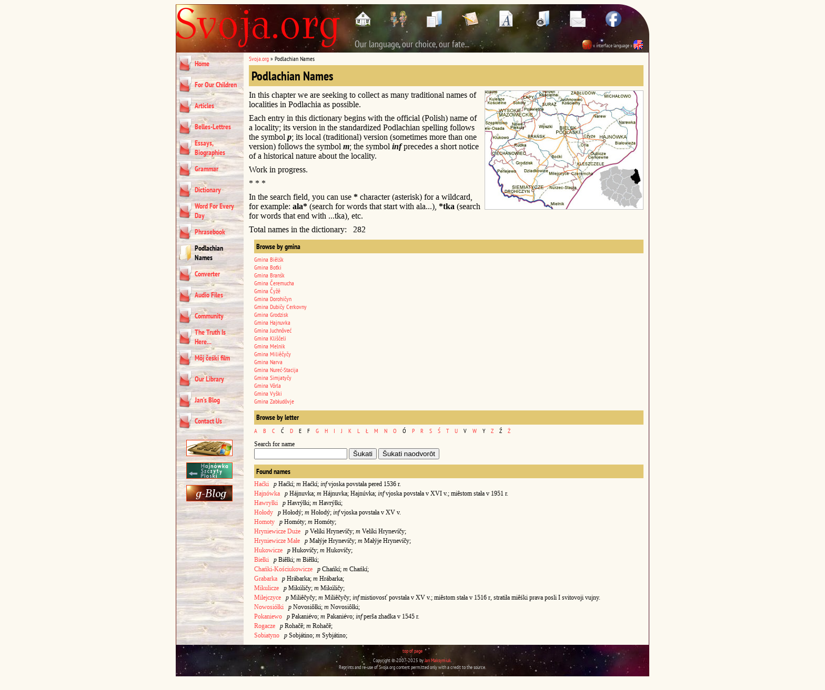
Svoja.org (259, 59)
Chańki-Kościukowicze (283, 569)
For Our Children (216, 84)
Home (202, 63)
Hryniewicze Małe (277, 540)
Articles (204, 105)
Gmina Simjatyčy (272, 378)
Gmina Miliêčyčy (272, 354)
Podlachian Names (209, 252)
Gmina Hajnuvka (272, 322)
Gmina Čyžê (267, 291)
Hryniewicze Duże (277, 531)
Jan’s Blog (207, 400)
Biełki (261, 559)
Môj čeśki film (212, 358)
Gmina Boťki (267, 267)
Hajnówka (267, 493)
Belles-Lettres (213, 126)
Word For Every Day (214, 210)
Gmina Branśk (269, 275)
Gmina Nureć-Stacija (276, 370)
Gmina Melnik (269, 346)
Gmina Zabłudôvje (274, 401)
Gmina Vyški (268, 393)
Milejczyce (267, 597)
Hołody (263, 512)
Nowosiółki (269, 607)
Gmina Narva (268, 362)
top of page (412, 650)
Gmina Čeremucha (274, 283)
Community (209, 316)
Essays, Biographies (210, 147)
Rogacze (264, 626)
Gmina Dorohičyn (272, 299)
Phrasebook (210, 231)
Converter (207, 274)
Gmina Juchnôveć (272, 330)
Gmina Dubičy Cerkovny (280, 307)
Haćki (261, 484)
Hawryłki (266, 503)
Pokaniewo (268, 616)
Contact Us (208, 421)
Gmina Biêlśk (269, 259)
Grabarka (265, 578)
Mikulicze (266, 588)
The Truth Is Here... (210, 336)
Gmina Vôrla (267, 385)
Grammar (206, 168)
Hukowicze (268, 550)
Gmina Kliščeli (270, 338)
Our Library (209, 379)
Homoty (264, 522)
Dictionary (208, 189)
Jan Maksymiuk (438, 660)
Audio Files (209, 295)
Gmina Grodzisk (271, 314)
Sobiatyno (266, 635)
